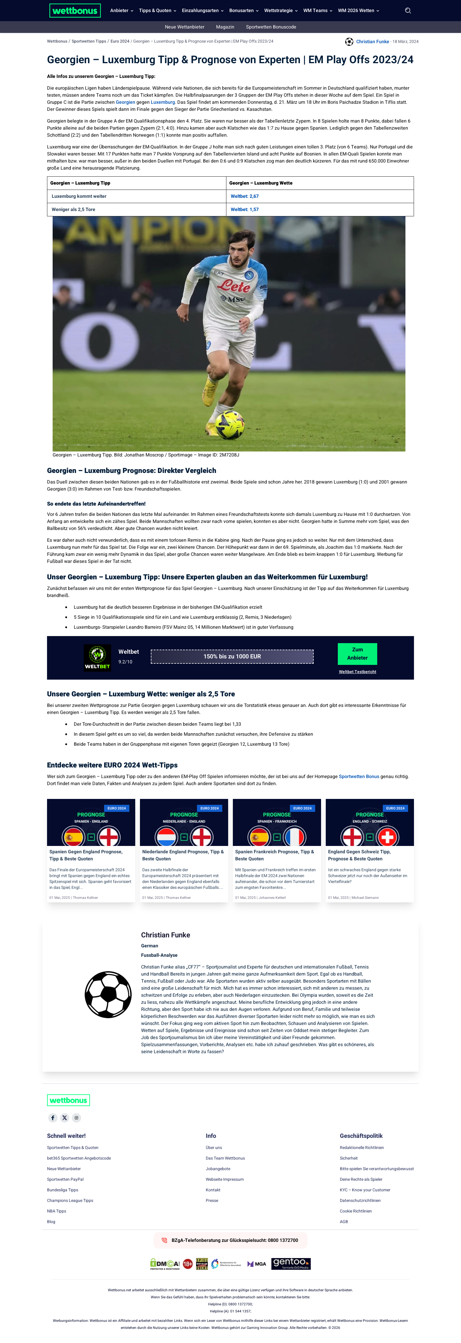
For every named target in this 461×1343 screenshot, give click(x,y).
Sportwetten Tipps (89, 41)
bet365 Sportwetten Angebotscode (79, 1158)
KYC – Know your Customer (365, 1190)
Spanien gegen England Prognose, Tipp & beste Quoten (86, 855)
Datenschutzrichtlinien (360, 1201)
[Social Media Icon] (53, 1118)
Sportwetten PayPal (65, 1180)
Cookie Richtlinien (356, 1211)
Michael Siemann (365, 897)
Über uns (214, 1148)
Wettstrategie (278, 10)
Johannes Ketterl (272, 897)
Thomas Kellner (85, 897)
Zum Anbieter (357, 654)
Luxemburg (163, 102)
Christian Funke (372, 41)
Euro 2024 (120, 41)
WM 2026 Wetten (356, 10)
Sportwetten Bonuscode (271, 27)
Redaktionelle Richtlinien (362, 1148)
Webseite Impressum (225, 1180)
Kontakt (213, 1190)
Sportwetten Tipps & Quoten (72, 1148)
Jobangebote (218, 1169)
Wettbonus (57, 41)
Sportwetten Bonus (359, 776)
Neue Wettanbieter (184, 27)
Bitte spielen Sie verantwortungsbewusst (377, 1169)
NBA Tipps (56, 1211)
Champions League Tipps (70, 1201)
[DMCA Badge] (165, 1264)
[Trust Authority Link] (226, 1264)
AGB (344, 1222)
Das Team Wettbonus (225, 1158)
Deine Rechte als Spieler (361, 1180)
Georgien (125, 102)
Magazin (225, 27)
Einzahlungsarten (200, 10)
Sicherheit (349, 1158)
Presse (212, 1201)
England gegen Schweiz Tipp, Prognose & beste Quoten (359, 855)
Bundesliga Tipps (62, 1190)
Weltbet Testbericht (357, 672)
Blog (51, 1222)
